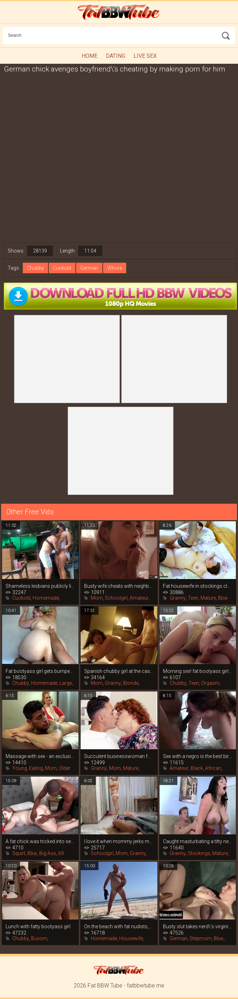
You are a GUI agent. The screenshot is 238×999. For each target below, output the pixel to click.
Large (66, 683)
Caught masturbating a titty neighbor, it (197, 841)
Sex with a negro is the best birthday (197, 756)
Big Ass (47, 853)
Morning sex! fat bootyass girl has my (197, 671)
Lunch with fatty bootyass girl (38, 926)
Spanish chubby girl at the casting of (119, 671)
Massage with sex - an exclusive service (40, 756)
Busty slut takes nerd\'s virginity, (197, 926)
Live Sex (145, 56)
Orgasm (210, 683)
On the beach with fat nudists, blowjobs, (119, 926)
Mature (208, 598)
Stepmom (201, 938)
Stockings (199, 853)
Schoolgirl (116, 598)
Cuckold (62, 268)
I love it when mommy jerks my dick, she (119, 841)
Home (89, 56)
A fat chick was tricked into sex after (40, 841)
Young (19, 768)
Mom (97, 598)
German (89, 268)
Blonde (130, 683)
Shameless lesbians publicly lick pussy (40, 586)
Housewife (131, 938)
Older (64, 768)
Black (197, 768)
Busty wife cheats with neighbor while (119, 586)
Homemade (46, 598)
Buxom (39, 938)
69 (61, 853)
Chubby (35, 268)
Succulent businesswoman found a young (119, 756)
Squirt (18, 853)
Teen (193, 598)
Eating (36, 768)
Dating (115, 56)
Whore (114, 268)
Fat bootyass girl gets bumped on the (40, 671)
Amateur (139, 598)
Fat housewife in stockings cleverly (197, 586)
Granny (178, 598)
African (213, 768)
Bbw (223, 598)
